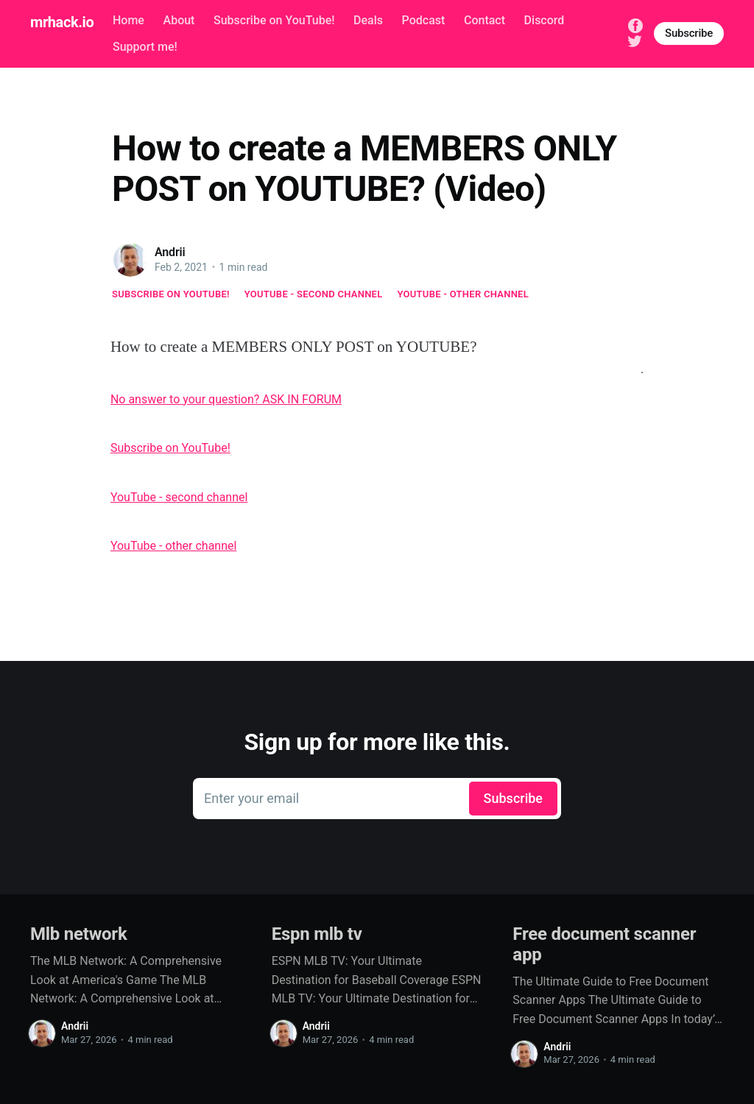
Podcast (423, 20)
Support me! (145, 47)
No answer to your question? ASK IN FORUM (226, 399)
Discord (544, 20)
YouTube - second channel (313, 294)
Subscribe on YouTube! (274, 20)
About (179, 20)
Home (128, 20)
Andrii (170, 252)
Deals (368, 20)
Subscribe (689, 33)
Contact (484, 20)
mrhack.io (62, 22)
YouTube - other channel (463, 294)
